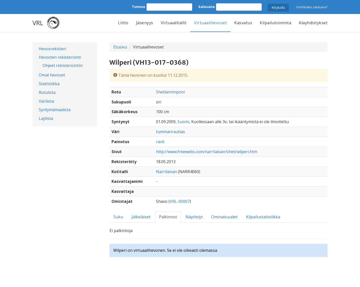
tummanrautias (170, 131)
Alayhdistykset (313, 22)
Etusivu (120, 47)
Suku (118, 217)
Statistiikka (49, 83)
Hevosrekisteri (52, 48)
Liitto (123, 22)
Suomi (183, 121)
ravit (160, 141)
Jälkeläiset (141, 217)
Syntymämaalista (54, 109)
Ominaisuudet (224, 217)
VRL (37, 22)
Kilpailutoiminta (275, 22)
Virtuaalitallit (174, 22)
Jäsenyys (144, 22)
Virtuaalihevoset (210, 22)
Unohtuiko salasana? (312, 7)
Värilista (46, 101)
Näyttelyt (194, 217)
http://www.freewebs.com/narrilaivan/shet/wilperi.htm (206, 151)
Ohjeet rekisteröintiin (62, 65)
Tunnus (138, 6)
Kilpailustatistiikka (263, 217)
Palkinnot (168, 217)
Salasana (206, 6)
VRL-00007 (180, 201)
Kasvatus (243, 22)
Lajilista (46, 118)
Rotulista (47, 92)
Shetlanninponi (170, 92)
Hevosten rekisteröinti (60, 57)
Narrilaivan (166, 171)
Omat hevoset (52, 75)
